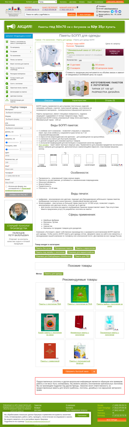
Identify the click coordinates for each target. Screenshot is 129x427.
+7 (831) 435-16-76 (66, 9)
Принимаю (82, 415)
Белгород (101, 415)
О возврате (75, 68)
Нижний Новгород (67, 7)
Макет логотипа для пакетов (19, 64)
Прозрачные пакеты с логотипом (109, 334)
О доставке (75, 65)
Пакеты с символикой (49, 361)
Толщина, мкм (11, 146)
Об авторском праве (104, 68)
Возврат (37, 408)
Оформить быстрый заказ (77, 371)
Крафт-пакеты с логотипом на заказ (50, 334)
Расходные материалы (17, 74)
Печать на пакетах (16, 60)
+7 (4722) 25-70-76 (119, 415)
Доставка (73, 2)
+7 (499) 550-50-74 (32, 9)
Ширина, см (10, 139)
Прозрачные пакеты (63, 248)
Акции (89, 2)
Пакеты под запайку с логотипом (50, 252)
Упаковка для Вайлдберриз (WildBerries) (53, 256)
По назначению (15, 55)
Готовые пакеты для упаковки (16, 78)
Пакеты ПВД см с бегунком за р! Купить (77, 27)
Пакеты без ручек (43, 248)
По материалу (14, 47)
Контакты (63, 2)
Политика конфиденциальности (37, 421)
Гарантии (37, 405)
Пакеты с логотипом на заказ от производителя (18, 42)
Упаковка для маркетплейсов (81, 252)
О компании (99, 2)
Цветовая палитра (16, 96)
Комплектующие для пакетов (17, 101)
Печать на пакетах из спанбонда (17, 68)
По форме (13, 51)
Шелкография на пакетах (18, 92)
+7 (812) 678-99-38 (49, 9)
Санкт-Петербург (50, 7)
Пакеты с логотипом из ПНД (80, 304)
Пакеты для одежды (53, 274)
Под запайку (44, 145)
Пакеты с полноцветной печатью (79, 362)
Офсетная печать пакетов (18, 88)
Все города (85, 14)
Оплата (82, 2)
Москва (28, 7)
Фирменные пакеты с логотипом (79, 334)
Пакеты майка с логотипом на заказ (110, 305)
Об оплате (99, 65)
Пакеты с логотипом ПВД (50, 304)
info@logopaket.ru (111, 9)
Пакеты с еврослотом (85, 248)
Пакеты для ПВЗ (82, 256)
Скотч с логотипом (16, 84)
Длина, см (9, 132)
